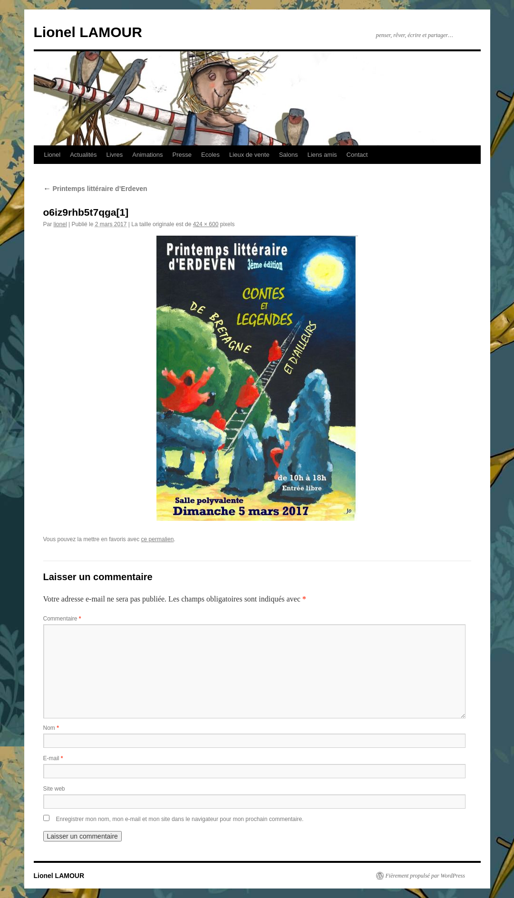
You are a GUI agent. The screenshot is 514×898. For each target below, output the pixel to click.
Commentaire (62, 618)
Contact (357, 154)
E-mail (53, 758)
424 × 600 (206, 224)
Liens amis (322, 154)
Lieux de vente (249, 154)
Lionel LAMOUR (88, 32)
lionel (60, 224)
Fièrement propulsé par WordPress (425, 875)
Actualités (83, 154)
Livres (115, 154)
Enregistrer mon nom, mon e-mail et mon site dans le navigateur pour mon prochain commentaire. (180, 819)
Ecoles (210, 154)
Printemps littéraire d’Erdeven (95, 188)
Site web (54, 788)
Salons (288, 154)
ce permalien (157, 539)
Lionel (52, 154)
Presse (182, 154)
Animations (147, 154)
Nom (51, 728)
